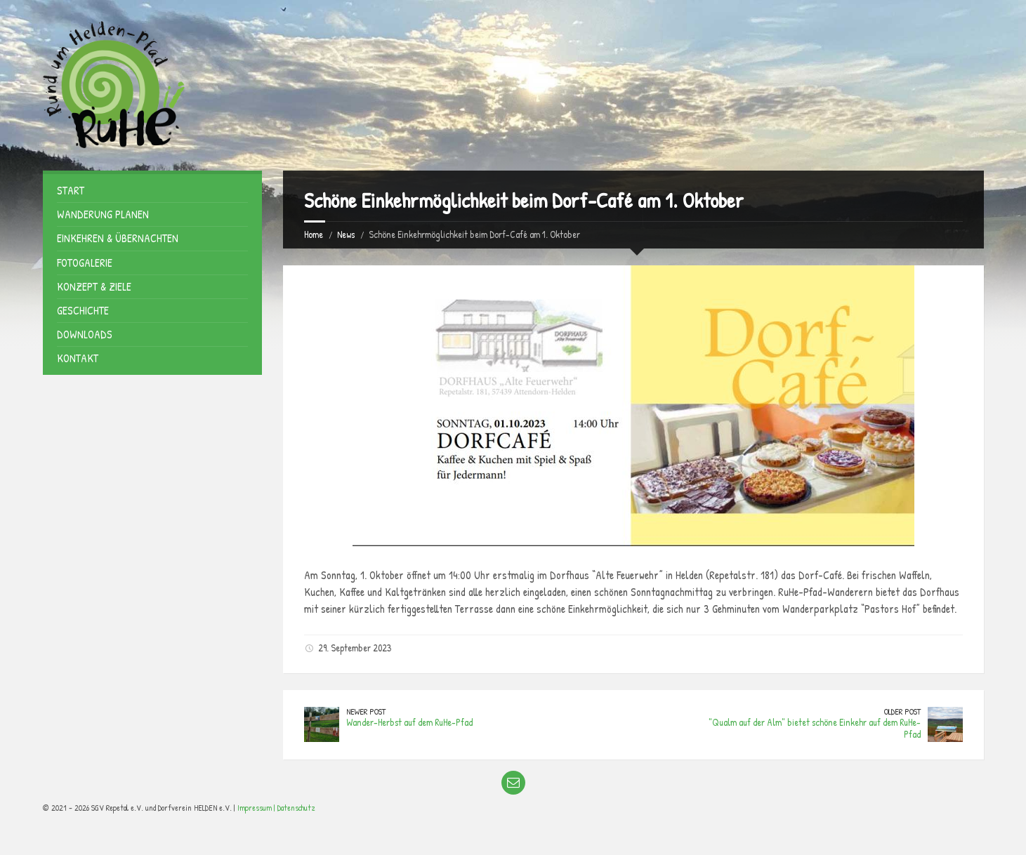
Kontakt (77, 358)
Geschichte (83, 310)
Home (313, 234)
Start (70, 190)
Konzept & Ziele (94, 286)
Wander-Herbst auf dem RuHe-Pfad (409, 722)
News (346, 234)
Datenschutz (296, 808)
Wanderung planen (103, 214)
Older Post (902, 711)
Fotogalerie (84, 262)
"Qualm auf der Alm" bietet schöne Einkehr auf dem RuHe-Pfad (815, 728)
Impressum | (257, 808)
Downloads (84, 334)
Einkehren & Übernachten (117, 238)
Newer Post (366, 711)
